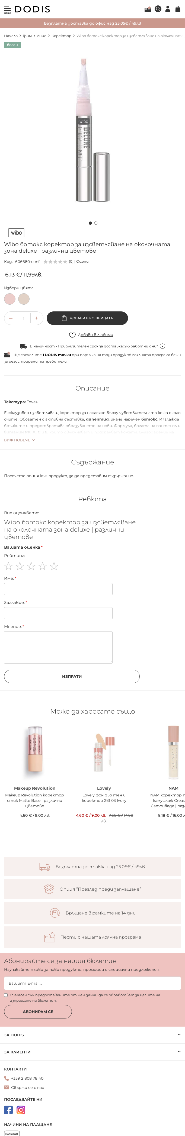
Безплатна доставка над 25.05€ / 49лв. (101, 866)
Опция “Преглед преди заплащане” (100, 889)
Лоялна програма (148, 9)
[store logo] (32, 9)
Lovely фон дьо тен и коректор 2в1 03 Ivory (104, 798)
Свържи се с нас (27, 1087)
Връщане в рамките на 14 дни (101, 913)
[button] (89, 222)
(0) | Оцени (79, 261)
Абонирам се (38, 1011)
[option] (9, 299)
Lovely (104, 788)
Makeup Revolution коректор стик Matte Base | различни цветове (34, 800)
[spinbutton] (24, 318)
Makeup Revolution (34, 788)
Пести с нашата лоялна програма (100, 937)
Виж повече (17, 440)
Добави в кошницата (91, 318)
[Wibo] (16, 233)
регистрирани (23, 361)
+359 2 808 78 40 (27, 1078)
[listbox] (92, 300)
